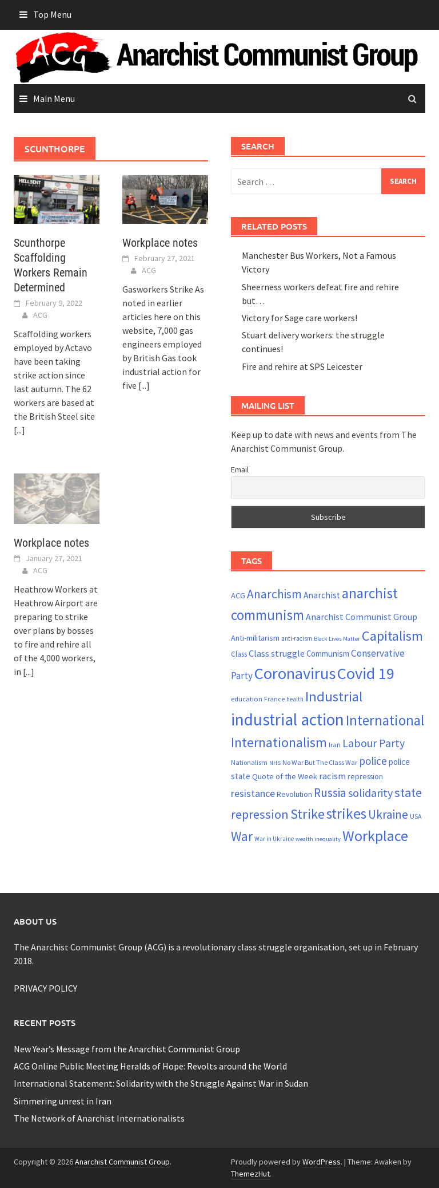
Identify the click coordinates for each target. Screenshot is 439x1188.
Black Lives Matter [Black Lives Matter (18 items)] (337, 638)
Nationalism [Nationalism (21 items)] (249, 762)
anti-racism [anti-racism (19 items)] (296, 638)
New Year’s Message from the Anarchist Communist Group (127, 1049)
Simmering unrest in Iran (62, 1101)
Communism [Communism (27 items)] (327, 653)
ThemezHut (250, 1174)
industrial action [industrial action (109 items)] (287, 719)
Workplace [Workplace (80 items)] (375, 835)
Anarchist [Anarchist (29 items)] (322, 595)
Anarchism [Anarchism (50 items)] (274, 594)
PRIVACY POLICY (45, 988)
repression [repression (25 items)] (365, 776)
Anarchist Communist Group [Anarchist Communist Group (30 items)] (361, 616)
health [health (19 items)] (295, 699)
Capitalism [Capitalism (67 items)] (392, 636)
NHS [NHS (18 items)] (275, 763)
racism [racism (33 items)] (332, 775)
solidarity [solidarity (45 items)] (370, 793)
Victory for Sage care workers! (299, 317)
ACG (40, 315)
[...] (19, 430)
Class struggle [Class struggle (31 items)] (277, 653)
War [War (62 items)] (242, 836)
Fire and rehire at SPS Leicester (302, 366)
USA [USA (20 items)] (415, 816)
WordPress (321, 1162)
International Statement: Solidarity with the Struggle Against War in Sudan (161, 1083)
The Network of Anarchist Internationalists (99, 1118)
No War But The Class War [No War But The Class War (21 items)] (319, 762)
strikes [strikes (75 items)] (346, 813)
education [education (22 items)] (246, 698)
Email (240, 469)
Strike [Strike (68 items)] (307, 814)
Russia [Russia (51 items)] (330, 792)
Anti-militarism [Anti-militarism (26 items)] (255, 638)
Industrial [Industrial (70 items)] (333, 696)
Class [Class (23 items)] (239, 654)
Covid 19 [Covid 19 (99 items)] (365, 673)
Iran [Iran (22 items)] (335, 744)
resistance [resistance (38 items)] (253, 793)
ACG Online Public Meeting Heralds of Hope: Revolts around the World (150, 1066)
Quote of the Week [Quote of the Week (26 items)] (284, 776)
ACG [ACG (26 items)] (238, 595)
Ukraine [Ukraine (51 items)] (388, 814)
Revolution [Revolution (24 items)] (294, 794)
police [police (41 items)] (373, 761)
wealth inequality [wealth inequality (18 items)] (318, 839)
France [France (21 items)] (274, 698)
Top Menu (52, 14)
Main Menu (54, 98)
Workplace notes (160, 243)
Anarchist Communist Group (122, 1162)
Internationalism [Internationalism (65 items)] (279, 742)
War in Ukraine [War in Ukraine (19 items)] (274, 839)
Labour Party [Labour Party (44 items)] (373, 743)
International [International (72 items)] (385, 720)
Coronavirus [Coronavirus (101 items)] (295, 673)
